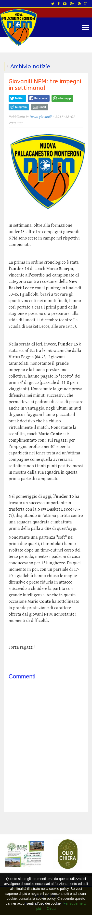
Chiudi (51, 909)
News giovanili (40, 117)
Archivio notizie (30, 66)
